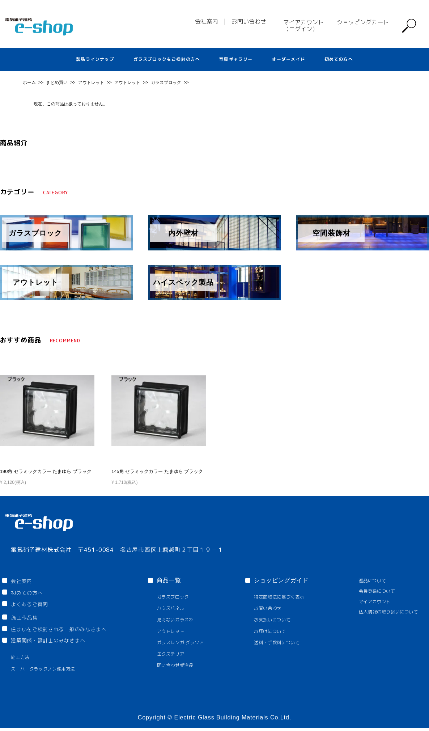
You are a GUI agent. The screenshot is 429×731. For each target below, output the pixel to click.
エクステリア (175, 654)
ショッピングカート (363, 22)
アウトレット (91, 82)
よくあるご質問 (33, 605)
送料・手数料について (278, 642)
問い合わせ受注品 (180, 666)
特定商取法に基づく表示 (281, 596)
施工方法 (22, 659)
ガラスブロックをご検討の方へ (166, 59)
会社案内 (206, 21)
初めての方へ (338, 59)
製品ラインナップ (95, 59)
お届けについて (270, 631)
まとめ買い (57, 82)
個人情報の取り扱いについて (383, 612)
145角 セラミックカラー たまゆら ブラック (153, 471)
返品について (365, 579)
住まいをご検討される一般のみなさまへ (66, 630)
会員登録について (370, 590)
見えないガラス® (180, 619)
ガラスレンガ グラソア (186, 642)
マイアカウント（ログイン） (303, 25)
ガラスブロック (166, 82)
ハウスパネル (175, 607)
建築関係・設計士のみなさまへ (54, 642)
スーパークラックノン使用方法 (48, 671)
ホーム (30, 82)
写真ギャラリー (235, 59)
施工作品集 (28, 618)
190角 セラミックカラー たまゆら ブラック (42, 471)
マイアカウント (367, 601)
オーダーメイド (288, 59)
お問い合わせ (249, 21)
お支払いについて (273, 619)
